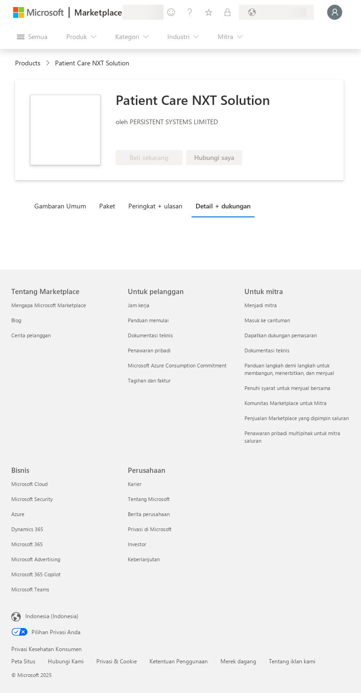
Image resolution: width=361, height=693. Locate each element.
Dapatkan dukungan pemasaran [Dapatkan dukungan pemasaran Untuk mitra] (280, 335)
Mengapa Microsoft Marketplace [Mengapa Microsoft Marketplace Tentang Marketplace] (48, 305)
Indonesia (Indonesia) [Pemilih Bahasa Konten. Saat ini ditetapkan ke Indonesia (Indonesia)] (51, 616)
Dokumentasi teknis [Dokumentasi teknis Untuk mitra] (267, 350)
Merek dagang (238, 661)
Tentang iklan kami (292, 661)
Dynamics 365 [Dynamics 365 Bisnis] (27, 529)
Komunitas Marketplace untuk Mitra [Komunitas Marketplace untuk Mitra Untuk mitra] (285, 402)
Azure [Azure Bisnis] (17, 514)
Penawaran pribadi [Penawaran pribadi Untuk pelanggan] (149, 350)
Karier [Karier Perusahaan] (134, 483)
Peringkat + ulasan (155, 205)
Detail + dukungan (223, 205)
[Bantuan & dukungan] (189, 12)
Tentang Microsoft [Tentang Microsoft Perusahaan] (149, 498)
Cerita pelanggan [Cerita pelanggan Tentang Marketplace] (31, 335)
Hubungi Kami (66, 661)
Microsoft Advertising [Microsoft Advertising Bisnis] (35, 559)
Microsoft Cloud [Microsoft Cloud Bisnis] (29, 483)
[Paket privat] (227, 12)
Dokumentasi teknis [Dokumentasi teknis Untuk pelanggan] (150, 335)
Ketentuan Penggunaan (178, 661)
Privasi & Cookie (116, 661)
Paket (107, 205)
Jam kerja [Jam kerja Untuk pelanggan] (138, 305)
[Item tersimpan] (208, 12)
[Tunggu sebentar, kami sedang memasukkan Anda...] (335, 12)
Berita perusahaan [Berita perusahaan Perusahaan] (149, 514)
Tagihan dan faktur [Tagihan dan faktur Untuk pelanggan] (149, 380)
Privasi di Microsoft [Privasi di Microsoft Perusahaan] (150, 529)
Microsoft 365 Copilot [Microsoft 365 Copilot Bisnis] (36, 574)
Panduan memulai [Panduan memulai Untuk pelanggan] (148, 320)
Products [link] (27, 62)
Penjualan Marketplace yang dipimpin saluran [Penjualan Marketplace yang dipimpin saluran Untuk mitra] (296, 418)
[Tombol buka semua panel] (32, 36)
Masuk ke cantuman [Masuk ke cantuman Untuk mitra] (267, 320)
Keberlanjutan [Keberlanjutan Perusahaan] (144, 559)
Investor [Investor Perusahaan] (137, 544)
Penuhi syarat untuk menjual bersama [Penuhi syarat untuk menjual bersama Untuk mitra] (287, 387)
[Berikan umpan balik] (171, 12)
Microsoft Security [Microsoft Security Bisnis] (32, 498)
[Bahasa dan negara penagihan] (276, 12)
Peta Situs (23, 661)
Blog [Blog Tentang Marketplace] (16, 320)
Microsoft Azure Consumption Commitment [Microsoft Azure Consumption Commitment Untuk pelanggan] (177, 365)
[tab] (62, 205)
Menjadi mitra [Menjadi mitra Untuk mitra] (260, 305)
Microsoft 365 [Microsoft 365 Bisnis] (27, 544)
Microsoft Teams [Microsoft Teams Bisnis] (30, 589)
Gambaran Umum (60, 205)
